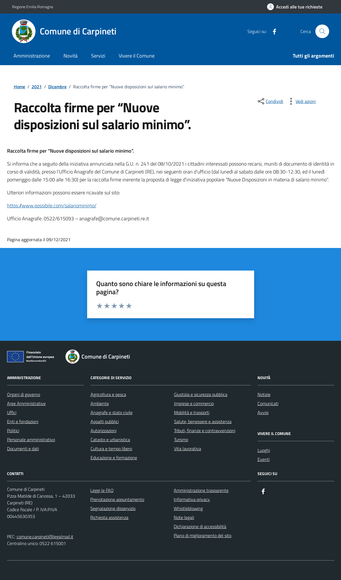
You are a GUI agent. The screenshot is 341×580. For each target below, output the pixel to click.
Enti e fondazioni (22, 421)
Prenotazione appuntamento (117, 499)
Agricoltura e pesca (108, 394)
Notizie (264, 394)
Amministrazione (32, 56)
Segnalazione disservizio (112, 508)
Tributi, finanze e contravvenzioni (204, 430)
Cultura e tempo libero (111, 448)
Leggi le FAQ (102, 490)
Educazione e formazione (114, 457)
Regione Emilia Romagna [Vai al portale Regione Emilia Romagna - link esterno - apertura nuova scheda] (32, 7)
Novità (70, 56)
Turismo (181, 439)
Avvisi (263, 412)
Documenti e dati (23, 448)
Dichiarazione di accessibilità (200, 526)
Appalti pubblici (105, 421)
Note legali (184, 517)
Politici (13, 430)
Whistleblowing (188, 508)
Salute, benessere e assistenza (203, 421)
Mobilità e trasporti (191, 412)
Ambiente (100, 403)
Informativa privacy (192, 499)
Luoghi (264, 450)
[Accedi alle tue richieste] (294, 7)
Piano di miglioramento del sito (202, 535)
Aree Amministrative (26, 403)
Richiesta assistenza (109, 517)
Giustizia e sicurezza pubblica (200, 394)
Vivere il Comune (137, 56)
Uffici (11, 412)
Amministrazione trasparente (201, 490)
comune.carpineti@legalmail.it (45, 536)
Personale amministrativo (31, 439)
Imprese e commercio (194, 403)
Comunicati (268, 403)
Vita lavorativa (187, 448)
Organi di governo (23, 394)
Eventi (264, 459)
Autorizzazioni (103, 430)
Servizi (98, 56)
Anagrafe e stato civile (112, 412)
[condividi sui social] (270, 101)
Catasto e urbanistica (110, 439)
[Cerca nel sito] (322, 31)
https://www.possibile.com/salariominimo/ (51, 205)
